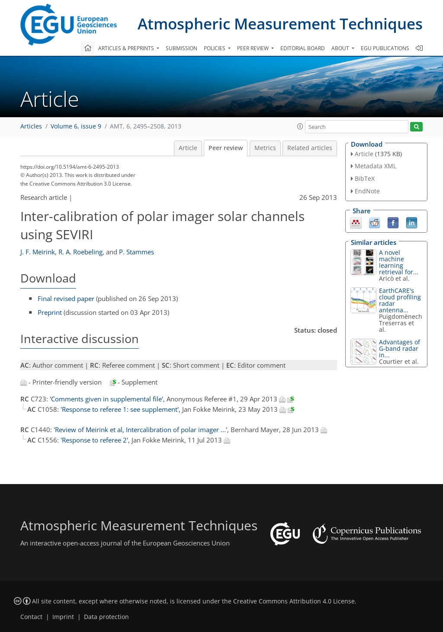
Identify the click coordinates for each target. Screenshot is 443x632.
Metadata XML (375, 166)
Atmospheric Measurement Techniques (280, 23)
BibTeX (365, 178)
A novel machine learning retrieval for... (398, 262)
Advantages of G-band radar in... (399, 348)
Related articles (309, 148)
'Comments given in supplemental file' (106, 399)
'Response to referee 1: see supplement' (120, 409)
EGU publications (385, 48)
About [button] (340, 48)
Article (188, 148)
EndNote (367, 191)
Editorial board (302, 48)
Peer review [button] (253, 48)
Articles (31, 126)
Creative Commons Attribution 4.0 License (294, 601)
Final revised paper (66, 298)
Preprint (50, 312)
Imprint (63, 617)
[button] (300, 126)
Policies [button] (215, 48)
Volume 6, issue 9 (76, 126)
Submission (181, 48)
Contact (31, 617)
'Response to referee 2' (94, 440)
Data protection (106, 617)
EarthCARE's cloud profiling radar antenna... (400, 300)
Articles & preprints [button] (126, 48)
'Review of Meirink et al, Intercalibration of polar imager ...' (140, 429)
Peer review (226, 148)
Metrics (265, 148)
